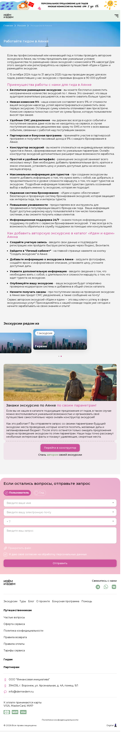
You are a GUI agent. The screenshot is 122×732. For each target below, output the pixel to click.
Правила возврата (15, 637)
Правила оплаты (14, 643)
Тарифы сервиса (14, 650)
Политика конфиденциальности (60, 720)
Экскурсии (10, 601)
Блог (31, 601)
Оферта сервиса (14, 624)
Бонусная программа (65, 601)
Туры (22, 601)
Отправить (60, 563)
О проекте (43, 601)
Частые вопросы (14, 617)
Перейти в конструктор (60, 447)
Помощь (86, 601)
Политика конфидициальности (23, 630)
